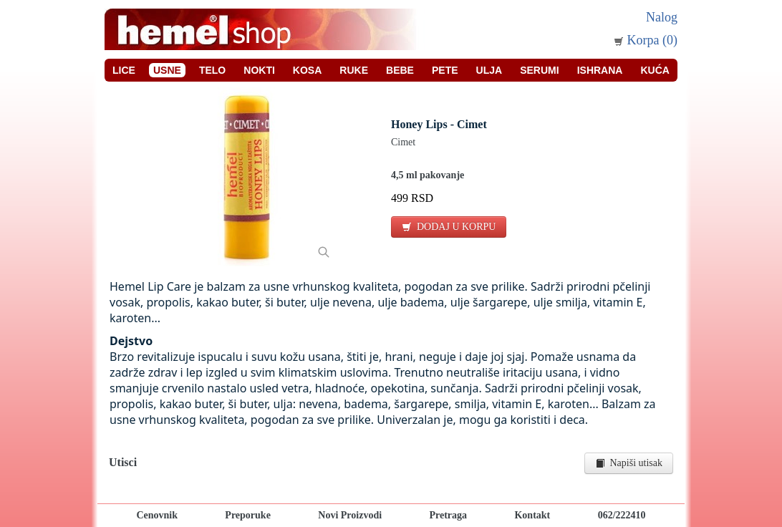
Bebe (400, 70)
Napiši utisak (629, 463)
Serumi (539, 70)
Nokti (259, 70)
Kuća (654, 70)
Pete (445, 70)
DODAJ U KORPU (449, 226)
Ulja (489, 70)
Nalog (661, 17)
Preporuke (248, 515)
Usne (167, 70)
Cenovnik (157, 515)
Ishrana (600, 70)
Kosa (307, 70)
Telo (212, 70)
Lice (123, 70)
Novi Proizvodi (350, 515)
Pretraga (448, 515)
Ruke (353, 70)
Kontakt (532, 515)
